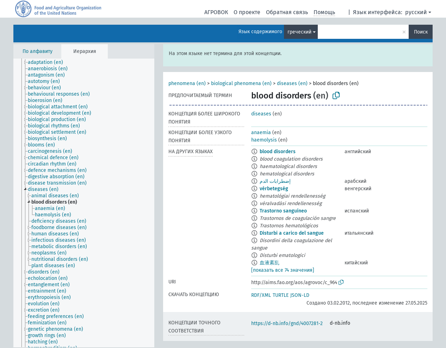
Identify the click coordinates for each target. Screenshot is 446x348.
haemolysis (264, 140)
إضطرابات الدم (275, 181)
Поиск (421, 32)
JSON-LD (299, 295)
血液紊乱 (269, 263)
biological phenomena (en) (241, 83)
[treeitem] (48, 62)
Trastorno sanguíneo (283, 211)
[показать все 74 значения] (282, 270)
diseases (261, 114)
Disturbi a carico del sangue (292, 233)
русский (416, 12)
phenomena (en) (187, 83)
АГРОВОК (216, 12)
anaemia (261, 133)
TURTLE (281, 295)
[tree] (83, 203)
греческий (299, 32)
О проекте (247, 12)
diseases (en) (292, 83)
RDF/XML (261, 295)
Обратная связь (287, 12)
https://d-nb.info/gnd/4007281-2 (287, 323)
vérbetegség (274, 189)
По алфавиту (37, 51)
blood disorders (278, 152)
